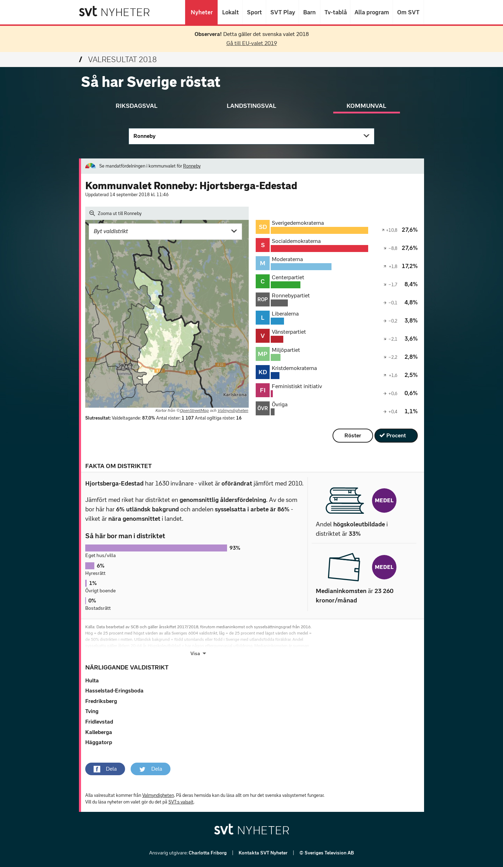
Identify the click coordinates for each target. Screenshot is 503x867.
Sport (254, 12)
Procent (396, 435)
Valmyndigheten (233, 410)
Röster (352, 435)
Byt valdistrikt (111, 231)
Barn (309, 12)
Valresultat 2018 (118, 59)
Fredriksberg (101, 701)
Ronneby (144, 136)
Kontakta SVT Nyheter (264, 853)
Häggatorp (98, 742)
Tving (92, 711)
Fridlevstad (99, 721)
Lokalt (230, 12)
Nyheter (201, 12)
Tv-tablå (335, 12)
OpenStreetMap (194, 410)
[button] (105, 769)
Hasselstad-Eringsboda (114, 690)
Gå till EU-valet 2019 (251, 43)
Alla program (371, 12)
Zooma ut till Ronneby (115, 213)
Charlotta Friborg (208, 853)
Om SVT (408, 12)
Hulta (92, 680)
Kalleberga (98, 732)
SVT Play (282, 12)
